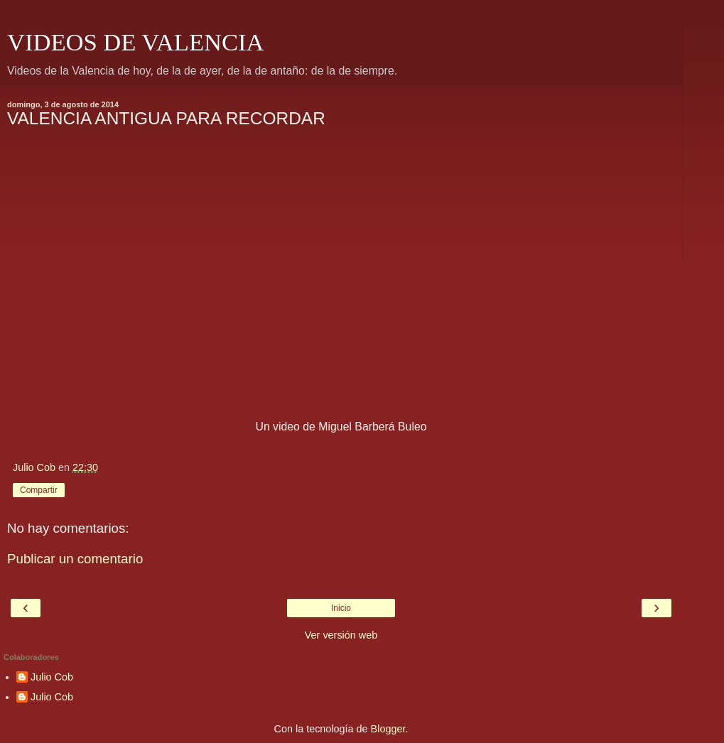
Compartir (39, 490)
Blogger (388, 728)
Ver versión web (341, 635)
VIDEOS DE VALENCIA (135, 41)
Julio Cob (52, 677)
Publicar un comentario (75, 558)
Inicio (341, 608)
